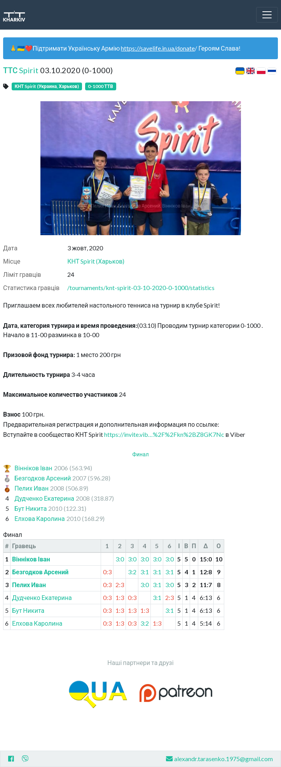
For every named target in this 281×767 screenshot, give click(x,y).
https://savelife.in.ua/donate (158, 48)
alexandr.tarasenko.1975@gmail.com (219, 759)
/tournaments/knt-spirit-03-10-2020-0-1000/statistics (141, 287)
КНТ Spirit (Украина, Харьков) (47, 86)
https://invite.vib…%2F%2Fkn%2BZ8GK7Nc (164, 434)
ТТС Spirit (20, 70)
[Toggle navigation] (267, 15)
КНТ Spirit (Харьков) (95, 261)
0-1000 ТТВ (100, 86)
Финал (140, 454)
